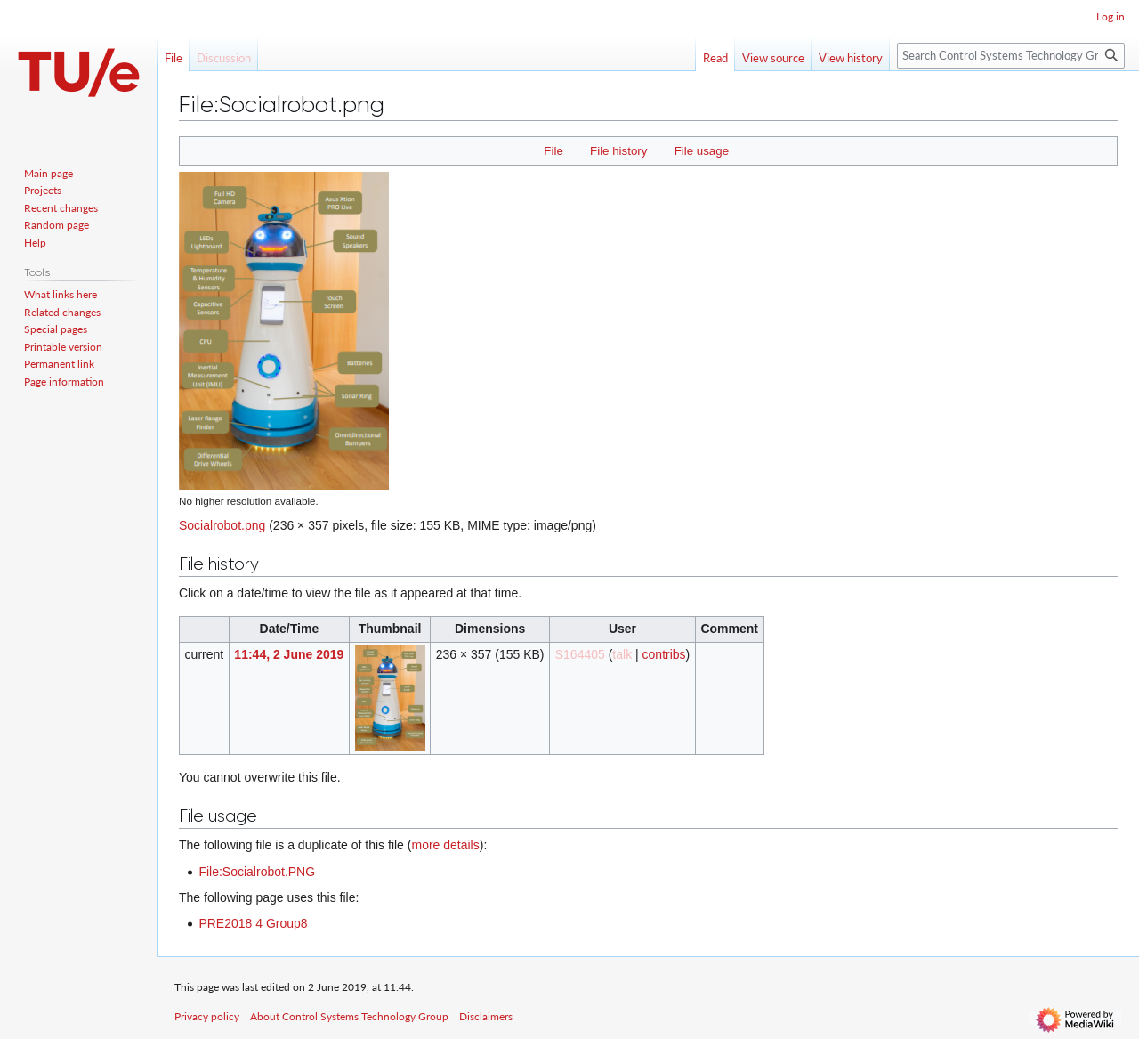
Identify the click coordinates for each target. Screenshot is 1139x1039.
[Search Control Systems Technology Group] (1011, 56)
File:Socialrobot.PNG (256, 871)
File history (618, 151)
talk (622, 654)
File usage (702, 151)
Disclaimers (486, 1016)
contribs (664, 654)
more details (445, 845)
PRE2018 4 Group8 (252, 923)
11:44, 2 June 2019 (288, 654)
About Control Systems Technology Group (349, 1016)
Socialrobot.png (222, 525)
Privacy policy (206, 1016)
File (553, 151)
